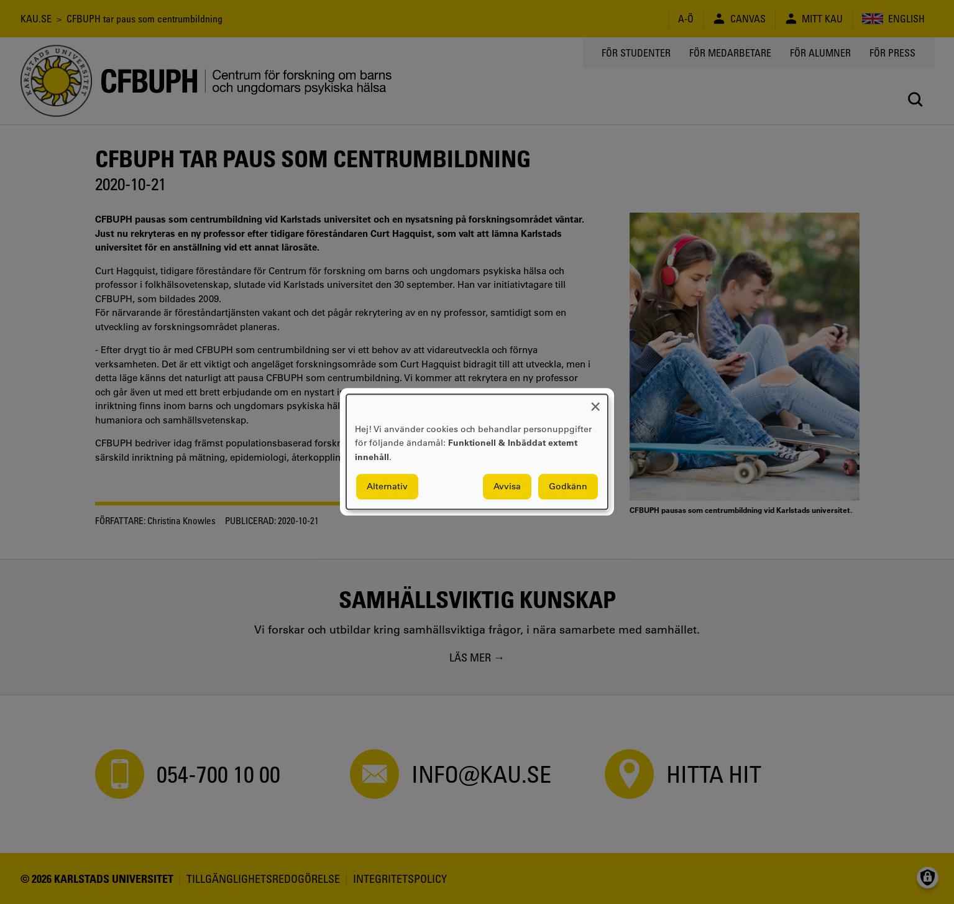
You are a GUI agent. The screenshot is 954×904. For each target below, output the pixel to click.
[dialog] (477, 451)
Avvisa (507, 486)
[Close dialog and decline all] (595, 402)
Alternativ (387, 486)
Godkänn (568, 486)
